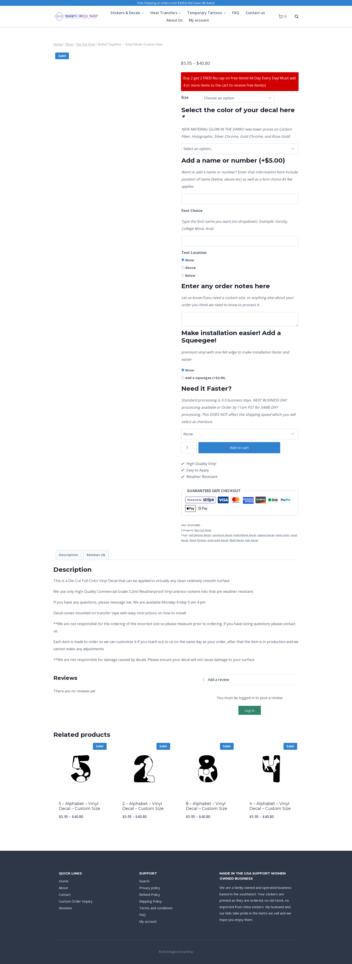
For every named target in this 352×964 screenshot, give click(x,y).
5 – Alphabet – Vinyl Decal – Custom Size (79, 806)
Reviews (65, 908)
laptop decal (265, 535)
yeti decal (251, 540)
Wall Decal (237, 540)
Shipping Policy (150, 901)
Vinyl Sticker (198, 540)
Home (63, 881)
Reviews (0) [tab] (96, 555)
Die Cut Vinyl (202, 530)
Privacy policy (149, 887)
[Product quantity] (189, 447)
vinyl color (283, 535)
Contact (65, 894)
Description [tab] (68, 555)
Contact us (255, 12)
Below (190, 275)
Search (144, 881)
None (189, 260)
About (63, 887)
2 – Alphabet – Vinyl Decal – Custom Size (143, 806)
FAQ (235, 12)
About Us (174, 20)
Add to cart (237, 448)
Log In (249, 710)
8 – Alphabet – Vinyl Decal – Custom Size (206, 806)
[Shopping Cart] (283, 16)
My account (199, 20)
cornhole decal (222, 535)
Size (185, 97)
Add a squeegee (205, 378)
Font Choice (191, 210)
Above (190, 268)
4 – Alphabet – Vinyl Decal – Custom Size (270, 806)
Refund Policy (149, 894)
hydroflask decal (245, 535)
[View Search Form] (294, 17)
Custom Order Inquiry (75, 901)
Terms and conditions (156, 908)
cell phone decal (200, 535)
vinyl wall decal (217, 540)
